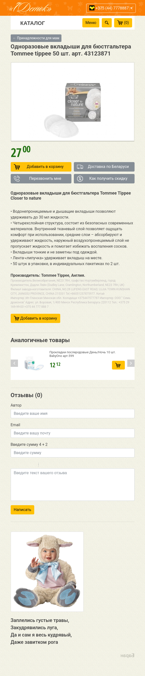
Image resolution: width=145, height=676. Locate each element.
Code (50, 465)
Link (56, 465)
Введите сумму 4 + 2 (29, 444)
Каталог (32, 22)
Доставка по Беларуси (103, 167)
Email (15, 425)
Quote (44, 465)
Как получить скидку (102, 179)
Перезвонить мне (37, 179)
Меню (90, 22)
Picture (63, 465)
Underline (26, 465)
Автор (16, 405)
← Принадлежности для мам (36, 38)
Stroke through (32, 465)
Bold (13, 465)
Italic (20, 465)
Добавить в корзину (39, 167)
